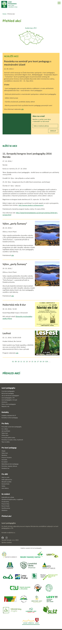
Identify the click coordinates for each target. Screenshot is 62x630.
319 (46, 361)
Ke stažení (6, 494)
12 (24, 361)
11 (21, 361)
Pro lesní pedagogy (9, 447)
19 (43, 361)
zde (22, 109)
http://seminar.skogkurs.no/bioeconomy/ (31, 205)
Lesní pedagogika (8, 388)
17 (38, 361)
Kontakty (5, 412)
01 (13, 361)
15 (32, 361)
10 (18, 361)
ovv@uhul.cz (11, 532)
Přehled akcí (11, 373)
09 (16, 361)
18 (40, 361)
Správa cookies (7, 542)
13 (27, 361)
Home (4, 14)
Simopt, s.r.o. (11, 540)
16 (35, 361)
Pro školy (5, 423)
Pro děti (5, 474)
